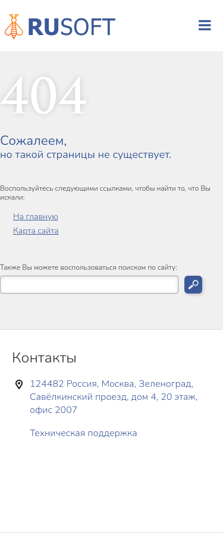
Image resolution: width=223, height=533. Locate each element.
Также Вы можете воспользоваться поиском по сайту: (88, 267)
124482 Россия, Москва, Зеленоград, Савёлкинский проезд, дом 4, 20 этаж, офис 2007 (113, 397)
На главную (35, 216)
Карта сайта (36, 230)
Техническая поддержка (83, 433)
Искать (193, 285)
